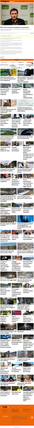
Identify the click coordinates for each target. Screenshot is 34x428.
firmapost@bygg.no (28, 411)
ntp (1, 56)
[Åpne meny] (32, 1)
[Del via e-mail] (33, 33)
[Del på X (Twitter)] (32, 33)
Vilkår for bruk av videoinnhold (15, 421)
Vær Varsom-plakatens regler (22, 416)
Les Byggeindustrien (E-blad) (22, 1)
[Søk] (30, 1)
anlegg (3, 56)
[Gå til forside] (5, 1)
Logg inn (28, 1)
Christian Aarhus (18, 410)
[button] (32, 63)
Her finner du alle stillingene (17, 67)
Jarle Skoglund (16, 411)
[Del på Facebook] (0, 57)
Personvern (13, 422)
